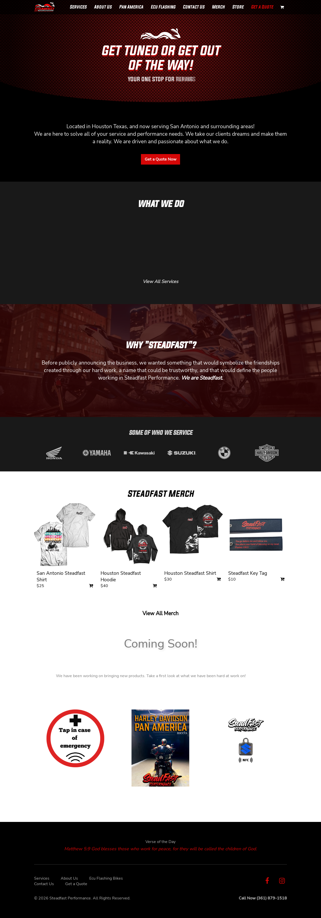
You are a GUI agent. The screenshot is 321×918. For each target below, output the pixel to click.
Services (78, 6)
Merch (218, 6)
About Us (103, 6)
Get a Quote (262, 6)
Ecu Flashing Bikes (106, 878)
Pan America (131, 6)
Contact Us (193, 6)
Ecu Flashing (163, 6)
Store (238, 6)
